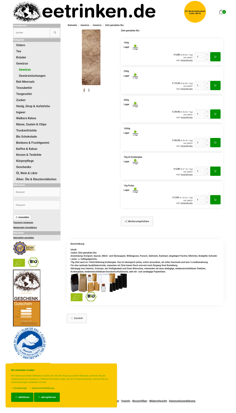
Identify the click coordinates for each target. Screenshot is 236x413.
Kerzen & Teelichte (28, 155)
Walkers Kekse (26, 118)
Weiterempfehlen (137, 221)
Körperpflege (25, 161)
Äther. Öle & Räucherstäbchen (36, 179)
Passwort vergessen (23, 222)
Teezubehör (24, 88)
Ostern (20, 45)
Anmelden (22, 217)
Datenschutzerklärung (42, 388)
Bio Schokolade (26, 136)
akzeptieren (47, 397)
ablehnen (22, 397)
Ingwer (20, 112)
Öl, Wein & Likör (27, 173)
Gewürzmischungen (32, 76)
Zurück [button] (77, 318)
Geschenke (23, 167)
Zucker (21, 100)
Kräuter (21, 57)
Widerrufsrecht (158, 400)
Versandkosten (186, 60)
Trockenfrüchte (26, 130)
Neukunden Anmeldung (25, 227)
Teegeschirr (24, 94)
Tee (18, 51)
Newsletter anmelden (23, 237)
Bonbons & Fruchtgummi (32, 142)
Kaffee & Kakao (26, 149)
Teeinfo (125, 400)
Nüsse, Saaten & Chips (31, 124)
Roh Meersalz (25, 81)
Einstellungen (19, 388)
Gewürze (22, 63)
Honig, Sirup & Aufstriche (33, 106)
